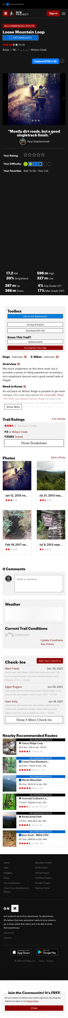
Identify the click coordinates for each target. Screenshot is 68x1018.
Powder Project (42, 883)
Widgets (8, 872)
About (7, 862)
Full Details (58, 418)
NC (15, 49)
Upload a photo (35, 341)
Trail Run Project (43, 877)
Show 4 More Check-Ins (34, 720)
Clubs (6, 877)
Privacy (50, 961)
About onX (9, 932)
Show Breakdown (34, 443)
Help (6, 867)
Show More (13, 406)
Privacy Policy (33, 1001)
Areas (6, 49)
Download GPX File (35, 330)
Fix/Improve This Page (35, 347)
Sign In (53, 13)
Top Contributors (12, 883)
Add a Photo (58, 457)
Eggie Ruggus (13, 686)
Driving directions (35, 324)
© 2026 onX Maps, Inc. (25, 961)
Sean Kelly (11, 701)
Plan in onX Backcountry (35, 316)
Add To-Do (29, 170)
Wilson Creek (39, 49)
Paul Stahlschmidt (38, 141)
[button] (6, 99)
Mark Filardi (12, 668)
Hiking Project (42, 872)
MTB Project (41, 867)
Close (34, 1008)
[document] (34, 1003)
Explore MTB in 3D (45, 61)
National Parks (42, 888)
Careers (8, 937)
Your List (43, 170)
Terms (41, 961)
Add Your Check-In (50, 660)
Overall (19, 436)
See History (47, 643)
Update (52, 640)
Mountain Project (43, 862)
